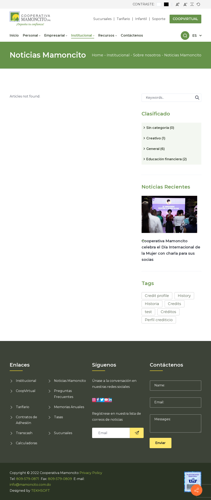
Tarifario (123, 19)
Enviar (160, 443)
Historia (152, 304)
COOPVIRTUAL (185, 19)
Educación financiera (166, 159)
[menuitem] (16, 35)
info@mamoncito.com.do (30, 485)
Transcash (24, 433)
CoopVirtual (25, 391)
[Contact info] (196, 490)
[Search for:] (171, 98)
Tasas (58, 417)
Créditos (168, 312)
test (148, 312)
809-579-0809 (60, 479)
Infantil (141, 19)
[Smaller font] (185, 4)
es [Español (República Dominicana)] (194, 36)
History (184, 295)
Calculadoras (26, 443)
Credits (174, 304)
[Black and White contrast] (166, 4)
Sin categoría (160, 128)
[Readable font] (192, 4)
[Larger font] (177, 4)
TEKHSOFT (40, 491)
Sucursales (102, 19)
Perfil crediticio (159, 320)
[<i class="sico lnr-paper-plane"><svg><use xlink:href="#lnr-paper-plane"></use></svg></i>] (137, 433)
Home (97, 55)
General (155, 149)
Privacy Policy (91, 473)
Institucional (26, 381)
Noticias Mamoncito (70, 381)
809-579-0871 (27, 479)
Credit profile (157, 295)
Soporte (158, 19)
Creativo (155, 138)
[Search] (185, 35)
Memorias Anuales (69, 407)
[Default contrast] (159, 4)
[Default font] (198, 4)
